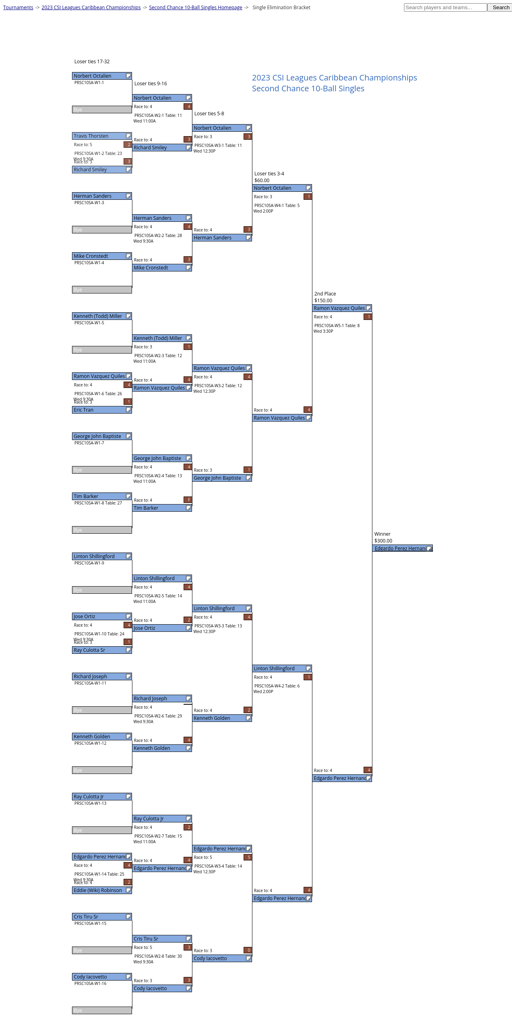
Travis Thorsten (91, 136)
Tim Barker (86, 496)
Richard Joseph (90, 676)
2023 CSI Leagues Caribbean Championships (91, 7)
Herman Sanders (93, 196)
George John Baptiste (97, 436)
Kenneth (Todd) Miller (98, 316)
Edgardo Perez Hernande (102, 856)
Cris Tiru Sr (86, 916)
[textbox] (445, 7)
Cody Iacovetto (90, 976)
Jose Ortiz (84, 616)
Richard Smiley (90, 169)
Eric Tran (84, 409)
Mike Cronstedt (91, 256)
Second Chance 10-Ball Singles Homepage (195, 7)
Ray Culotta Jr (89, 796)
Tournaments (18, 7)
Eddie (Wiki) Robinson (98, 890)
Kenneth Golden (92, 736)
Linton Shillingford (94, 556)
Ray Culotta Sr (89, 650)
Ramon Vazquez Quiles (99, 376)
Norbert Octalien (93, 75)
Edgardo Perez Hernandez (404, 548)
